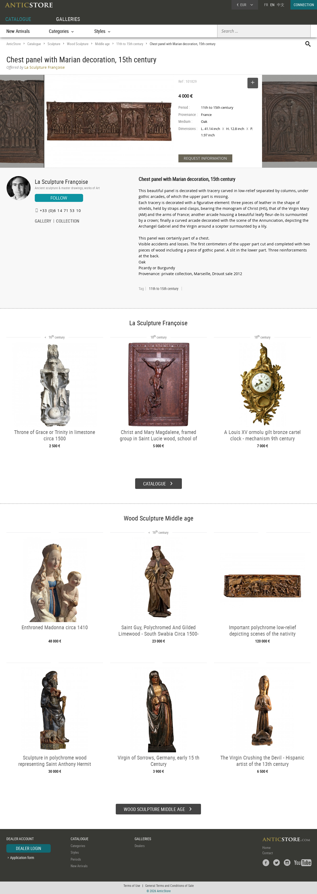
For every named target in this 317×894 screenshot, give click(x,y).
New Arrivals (18, 31)
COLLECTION (67, 221)
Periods (76, 858)
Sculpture (54, 43)
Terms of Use (131, 885)
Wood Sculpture (77, 43)
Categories (78, 845)
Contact (267, 852)
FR (266, 4)
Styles (75, 851)
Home (266, 846)
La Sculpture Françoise (61, 181)
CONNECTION (304, 4)
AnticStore (13, 43)
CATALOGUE (18, 19)
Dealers (140, 845)
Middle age (102, 43)
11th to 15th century (129, 43)
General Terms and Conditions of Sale (169, 885)
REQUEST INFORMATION (205, 158)
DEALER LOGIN (28, 847)
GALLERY (43, 221)
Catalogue (34, 43)
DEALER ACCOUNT (20, 837)
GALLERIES (68, 19)
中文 (280, 4)
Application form (22, 856)
